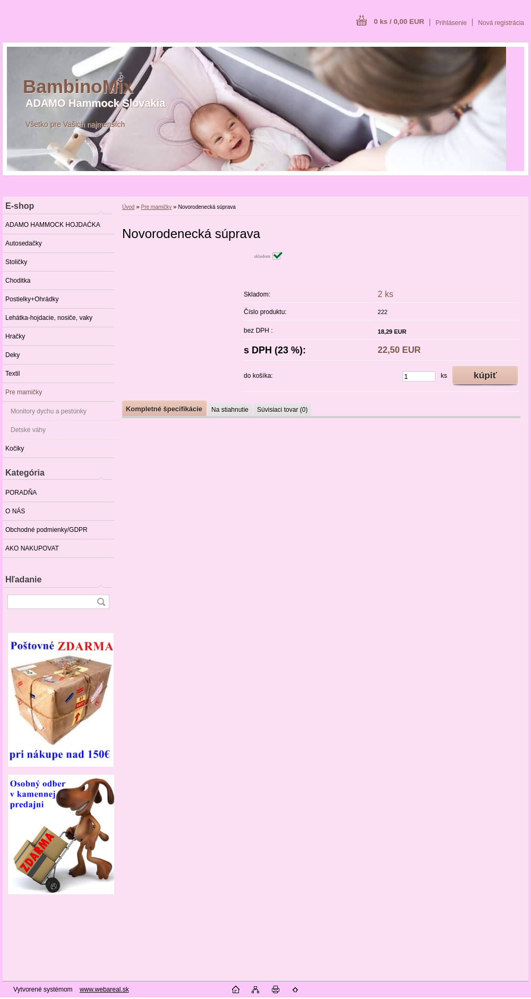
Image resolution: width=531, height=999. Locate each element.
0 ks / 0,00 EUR (399, 22)
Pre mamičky (23, 392)
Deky (12, 355)
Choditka (17, 280)
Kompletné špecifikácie (164, 409)
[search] (101, 601)
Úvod (128, 207)
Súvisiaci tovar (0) (282, 409)
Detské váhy (28, 430)
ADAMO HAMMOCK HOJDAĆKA (52, 224)
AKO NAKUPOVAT (32, 548)
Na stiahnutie (230, 409)
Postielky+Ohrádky (31, 299)
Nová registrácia (501, 23)
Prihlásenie (451, 23)
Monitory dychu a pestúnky (49, 411)
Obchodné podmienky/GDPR (46, 530)
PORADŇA (21, 492)
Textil (12, 373)
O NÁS (15, 511)
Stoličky (16, 262)
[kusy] (418, 376)
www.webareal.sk (104, 989)
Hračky (15, 336)
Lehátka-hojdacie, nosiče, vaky (48, 317)
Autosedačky (23, 243)
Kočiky (14, 448)
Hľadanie (23, 579)
